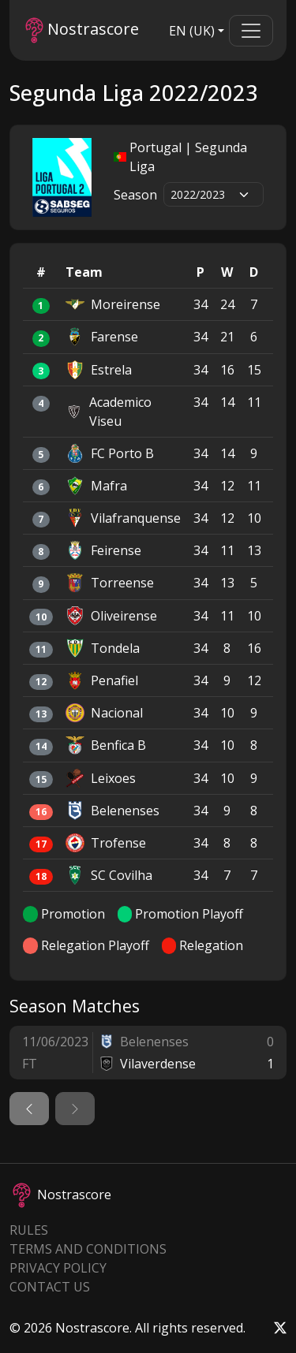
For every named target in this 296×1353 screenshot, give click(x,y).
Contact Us (49, 1286)
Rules (28, 1230)
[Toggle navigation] (251, 31)
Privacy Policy (58, 1268)
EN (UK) (192, 30)
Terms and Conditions (88, 1249)
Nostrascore (82, 30)
